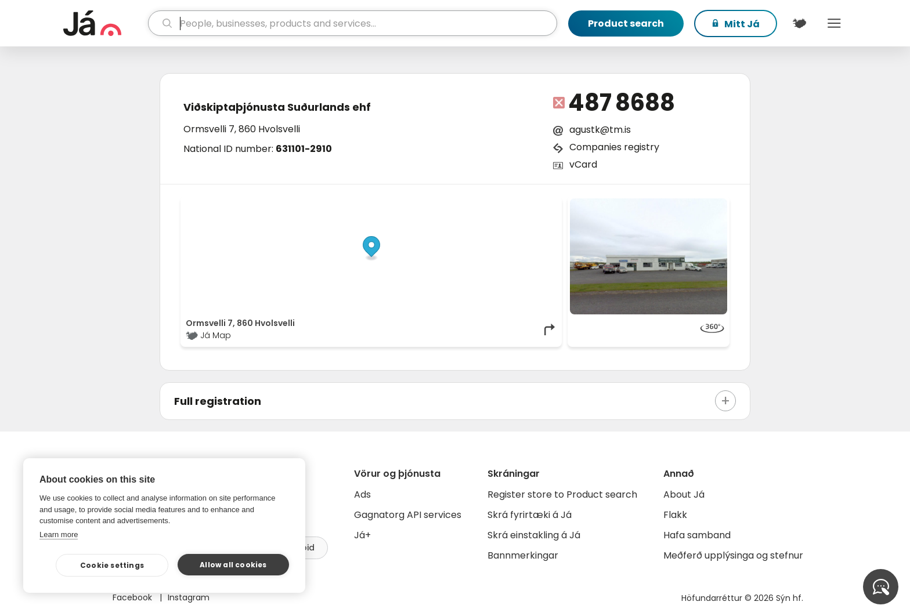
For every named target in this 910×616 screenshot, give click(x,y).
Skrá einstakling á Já (534, 535)
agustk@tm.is (600, 129)
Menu (834, 23)
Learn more (58, 534)
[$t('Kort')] (799, 23)
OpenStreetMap (478, 204)
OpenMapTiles (534, 204)
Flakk (675, 514)
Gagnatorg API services (407, 514)
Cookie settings (112, 565)
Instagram (189, 597)
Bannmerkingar (523, 555)
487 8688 (621, 102)
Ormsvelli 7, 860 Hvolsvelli (241, 129)
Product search (626, 23)
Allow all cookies (233, 565)
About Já (684, 494)
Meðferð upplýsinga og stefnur (733, 555)
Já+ (362, 535)
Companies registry (614, 147)
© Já (437, 204)
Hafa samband (697, 535)
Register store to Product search (562, 494)
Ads (362, 494)
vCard (583, 164)
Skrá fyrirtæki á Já (530, 514)
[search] (353, 23)
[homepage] (104, 23)
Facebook (133, 597)
